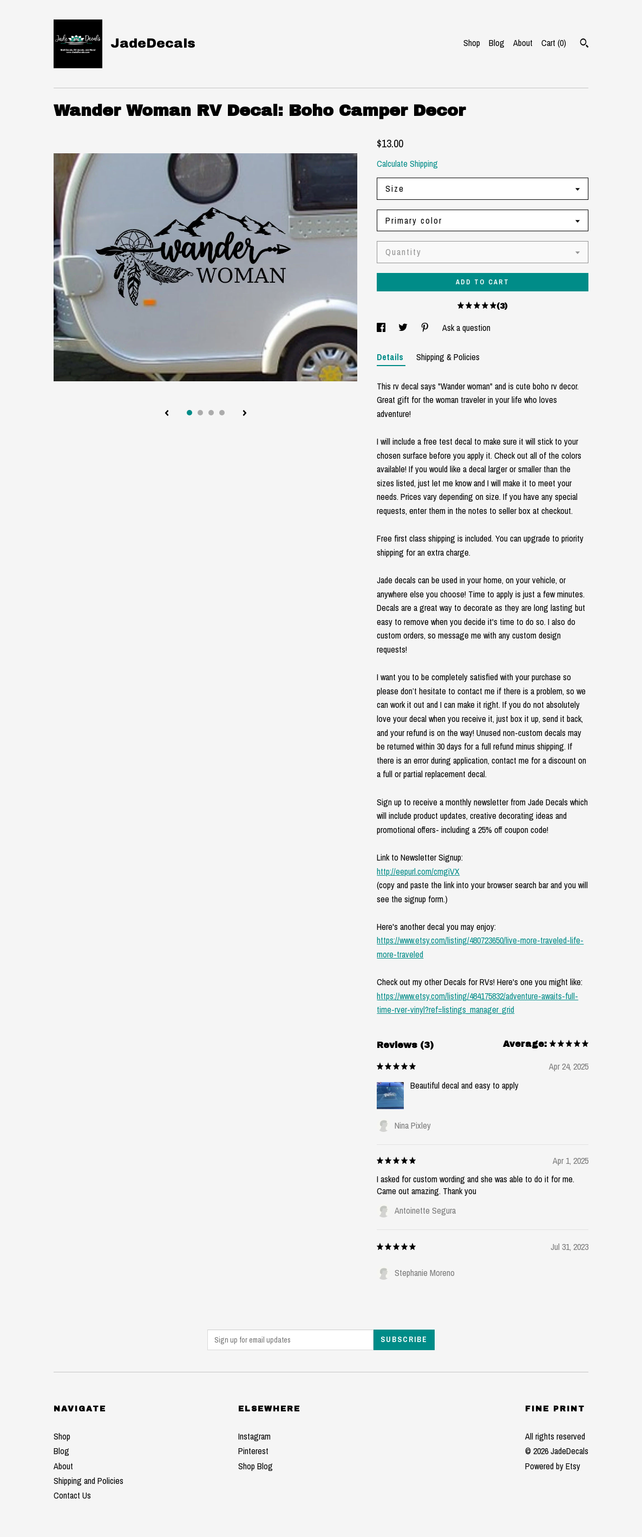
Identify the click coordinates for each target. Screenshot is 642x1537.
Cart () (553, 43)
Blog (497, 43)
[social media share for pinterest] (426, 328)
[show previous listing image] (166, 414)
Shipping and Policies (88, 1481)
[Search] (584, 44)
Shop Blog (255, 1466)
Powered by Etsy (552, 1466)
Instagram (254, 1436)
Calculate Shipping (407, 164)
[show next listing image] (244, 414)
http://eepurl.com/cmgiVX (418, 871)
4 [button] (222, 412)
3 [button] (211, 412)
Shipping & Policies (448, 357)
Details (391, 357)
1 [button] (189, 412)
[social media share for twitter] (404, 328)
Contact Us (72, 1495)
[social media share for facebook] (382, 328)
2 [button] (200, 412)
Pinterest (253, 1451)
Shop (471, 43)
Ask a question (466, 328)
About (523, 43)
